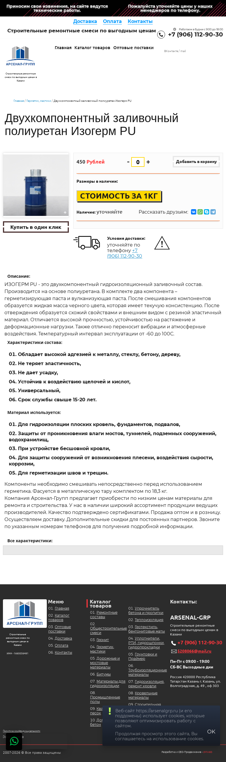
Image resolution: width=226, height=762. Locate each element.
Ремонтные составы (103, 614)
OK (211, 731)
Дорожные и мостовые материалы (105, 662)
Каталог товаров (92, 47)
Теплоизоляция (149, 620)
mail (183, 51)
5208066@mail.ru (194, 651)
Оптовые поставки (133, 47)
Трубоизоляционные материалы (147, 672)
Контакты (140, 21)
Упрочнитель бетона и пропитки (145, 610)
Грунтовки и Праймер (142, 656)
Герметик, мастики (38, 100)
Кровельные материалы (142, 695)
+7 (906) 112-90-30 (195, 34)
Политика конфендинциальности (21, 731)
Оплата (112, 21)
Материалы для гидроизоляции (107, 683)
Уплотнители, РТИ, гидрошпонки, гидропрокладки (146, 642)
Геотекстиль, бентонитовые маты (146, 629)
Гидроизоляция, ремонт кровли (146, 683)
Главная (63, 47)
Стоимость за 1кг (119, 196)
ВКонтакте (171, 51)
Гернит (103, 640)
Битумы (104, 674)
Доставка (85, 21)
